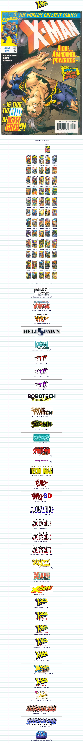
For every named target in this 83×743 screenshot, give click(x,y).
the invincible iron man (41, 460)
